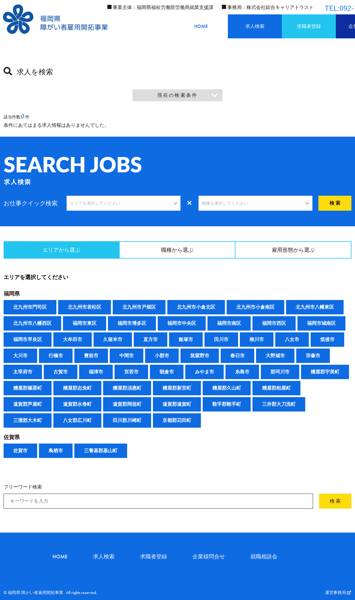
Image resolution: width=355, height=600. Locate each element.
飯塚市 (186, 340)
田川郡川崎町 (127, 420)
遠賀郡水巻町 (77, 404)
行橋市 (56, 356)
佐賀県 (12, 437)
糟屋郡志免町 (77, 388)
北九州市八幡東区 (315, 307)
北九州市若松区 (84, 307)
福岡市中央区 (181, 323)
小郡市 (162, 356)
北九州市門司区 (30, 307)
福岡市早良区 (27, 340)
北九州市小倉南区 (255, 307)
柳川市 (256, 340)
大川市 (20, 356)
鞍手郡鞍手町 (226, 404)
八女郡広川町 (77, 420)
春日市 (237, 356)
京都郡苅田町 (177, 420)
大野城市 (275, 356)
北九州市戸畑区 (139, 307)
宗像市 (313, 356)
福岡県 (12, 293)
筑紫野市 (199, 356)
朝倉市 (167, 372)
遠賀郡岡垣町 (127, 404)
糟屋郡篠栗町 (27, 388)
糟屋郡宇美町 (325, 372)
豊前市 (91, 356)
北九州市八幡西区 (32, 323)
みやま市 (204, 372)
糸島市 (242, 372)
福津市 (96, 372)
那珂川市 (280, 372)
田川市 (221, 340)
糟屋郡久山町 (226, 388)
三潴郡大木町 (27, 420)
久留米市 (112, 340)
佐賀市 (20, 451)
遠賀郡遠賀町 (177, 404)
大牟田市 (72, 340)
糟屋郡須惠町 (127, 388)
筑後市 (327, 340)
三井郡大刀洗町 (279, 404)
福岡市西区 (274, 323)
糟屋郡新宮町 (177, 388)
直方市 (150, 340)
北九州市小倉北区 (196, 307)
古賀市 (60, 372)
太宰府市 (22, 372)
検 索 (335, 203)
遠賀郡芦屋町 (27, 404)
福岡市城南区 (321, 323)
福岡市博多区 (132, 323)
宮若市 (131, 372)
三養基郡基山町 (101, 451)
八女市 (292, 340)
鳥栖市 (56, 451)
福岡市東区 (85, 323)
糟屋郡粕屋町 (276, 388)
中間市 (126, 356)
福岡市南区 (229, 323)
